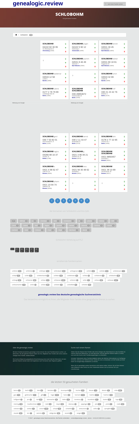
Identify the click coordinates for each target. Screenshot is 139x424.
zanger (81, 413)
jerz (29, 399)
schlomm (74, 280)
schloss (98, 280)
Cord (51, 230)
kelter (66, 399)
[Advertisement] (25, 69)
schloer (45, 280)
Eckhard (39, 230)
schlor (86, 280)
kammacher (52, 399)
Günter (110, 225)
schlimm (16, 271)
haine (67, 395)
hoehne (94, 395)
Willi (114, 221)
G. (80, 221)
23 (27, 250)
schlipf (16, 276)
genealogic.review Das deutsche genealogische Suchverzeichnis (69, 294)
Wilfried (23, 221)
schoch (43, 409)
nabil (48, 404)
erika (118, 390)
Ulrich (15, 225)
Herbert (73, 225)
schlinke (103, 271)
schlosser (113, 280)
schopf (57, 409)
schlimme (30, 271)
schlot (33, 285)
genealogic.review (38, 3)
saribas (31, 409)
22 (22, 250)
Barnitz (45, 80)
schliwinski (99, 276)
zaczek (68, 413)
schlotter (86, 285)
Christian (45, 221)
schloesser (59, 280)
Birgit (61, 230)
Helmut (103, 221)
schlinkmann (119, 271)
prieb (109, 404)
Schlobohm (24, 35)
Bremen (74, 158)
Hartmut (98, 225)
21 (17, 250)
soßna (96, 409)
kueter (107, 399)
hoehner (108, 395)
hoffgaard (18, 399)
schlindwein (59, 271)
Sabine (26, 225)
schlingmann (76, 271)
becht (29, 390)
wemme (41, 413)
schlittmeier (72, 276)
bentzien (52, 390)
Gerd (28, 230)
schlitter (58, 276)
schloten (58, 285)
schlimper (44, 271)
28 (36, 250)
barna (17, 390)
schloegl (16, 280)
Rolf (37, 225)
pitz (98, 404)
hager (55, 395)
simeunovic (84, 409)
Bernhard (73, 230)
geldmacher (30, 395)
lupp (119, 399)
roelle (120, 404)
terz (29, 413)
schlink (91, 271)
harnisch (80, 395)
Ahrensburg (46, 50)
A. (34, 221)
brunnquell (66, 390)
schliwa (86, 276)
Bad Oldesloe (105, 50)
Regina (48, 225)
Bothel (44, 158)
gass (17, 395)
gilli (43, 395)
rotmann (18, 409)
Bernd (86, 230)
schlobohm (114, 276)
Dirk (56, 221)
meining (18, 404)
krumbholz (93, 399)
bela (40, 390)
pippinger (85, 404)
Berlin (44, 95)
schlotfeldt (72, 285)
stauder (18, 413)
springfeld (109, 409)
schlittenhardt (43, 276)
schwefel (70, 409)
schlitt (28, 276)
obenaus (72, 404)
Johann (90, 221)
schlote (45, 285)
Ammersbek (75, 50)
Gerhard (16, 230)
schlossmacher (19, 285)
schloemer (31, 280)
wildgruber (54, 413)
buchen (80, 390)
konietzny (78, 399)
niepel (60, 404)
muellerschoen (34, 404)
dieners (106, 390)
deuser (93, 390)
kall (39, 399)
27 (31, 250)
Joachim (60, 225)
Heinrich (86, 225)
